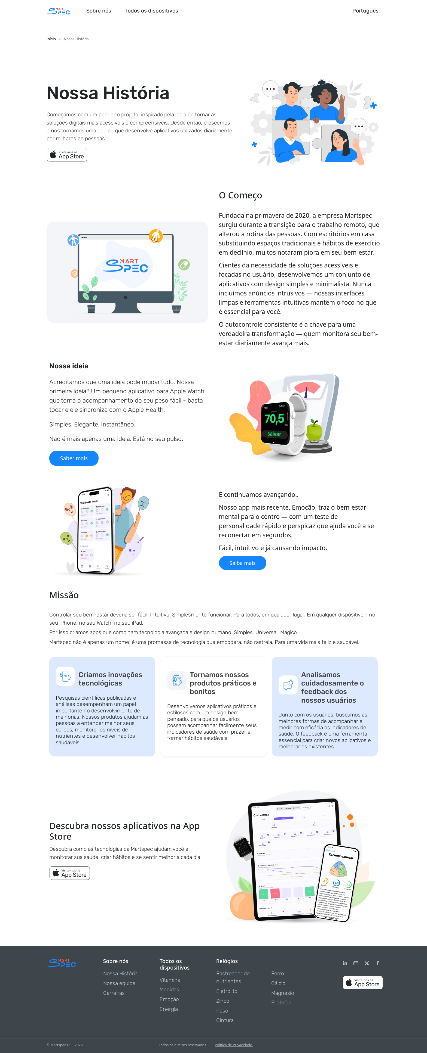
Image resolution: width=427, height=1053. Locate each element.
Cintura (225, 1020)
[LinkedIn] (345, 963)
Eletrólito (226, 991)
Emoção (169, 999)
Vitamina (170, 980)
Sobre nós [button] (98, 11)
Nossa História (120, 973)
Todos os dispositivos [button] (151, 11)
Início (51, 39)
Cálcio (278, 983)
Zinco (222, 1001)
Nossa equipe (119, 983)
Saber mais (74, 458)
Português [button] (365, 11)
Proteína (281, 1002)
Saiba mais (243, 562)
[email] (355, 963)
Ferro (277, 973)
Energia (169, 1009)
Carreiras (114, 993)
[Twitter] (366, 963)
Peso (222, 1011)
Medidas (169, 989)
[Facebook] (377, 963)
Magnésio (282, 993)
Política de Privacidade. (234, 1044)
